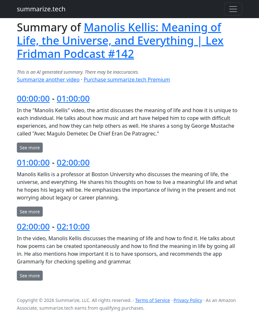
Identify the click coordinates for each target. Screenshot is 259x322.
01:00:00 (73, 98)
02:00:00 (73, 162)
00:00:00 (33, 98)
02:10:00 (73, 226)
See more (30, 148)
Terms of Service (152, 300)
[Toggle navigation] (233, 9)
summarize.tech (41, 9)
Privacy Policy (188, 300)
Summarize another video (48, 79)
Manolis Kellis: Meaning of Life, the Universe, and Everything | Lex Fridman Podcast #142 (120, 40)
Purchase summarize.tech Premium (127, 79)
